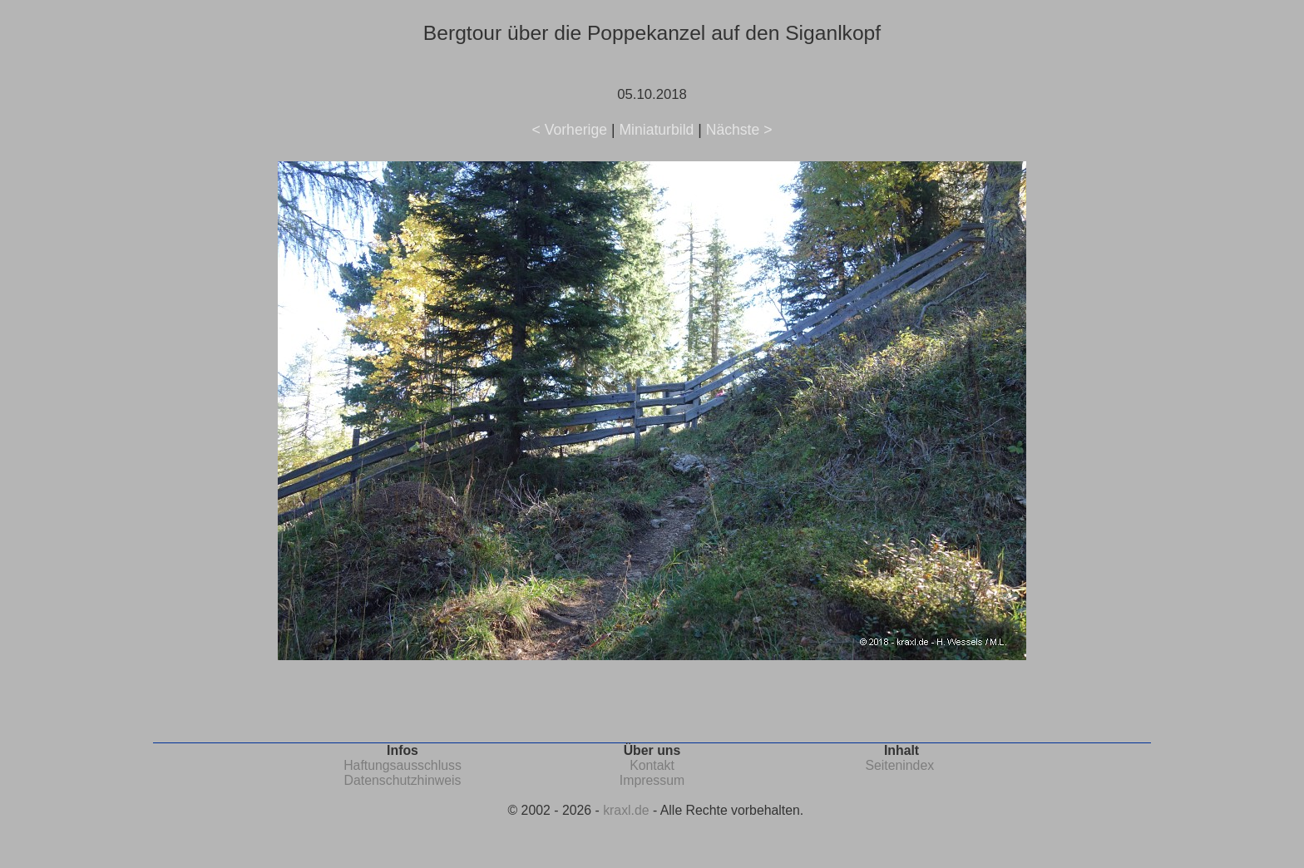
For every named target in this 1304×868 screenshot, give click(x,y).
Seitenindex (899, 765)
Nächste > (739, 129)
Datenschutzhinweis (403, 780)
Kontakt (652, 765)
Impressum (652, 780)
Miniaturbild (656, 129)
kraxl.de (626, 810)
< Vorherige (569, 129)
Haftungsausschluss (402, 765)
